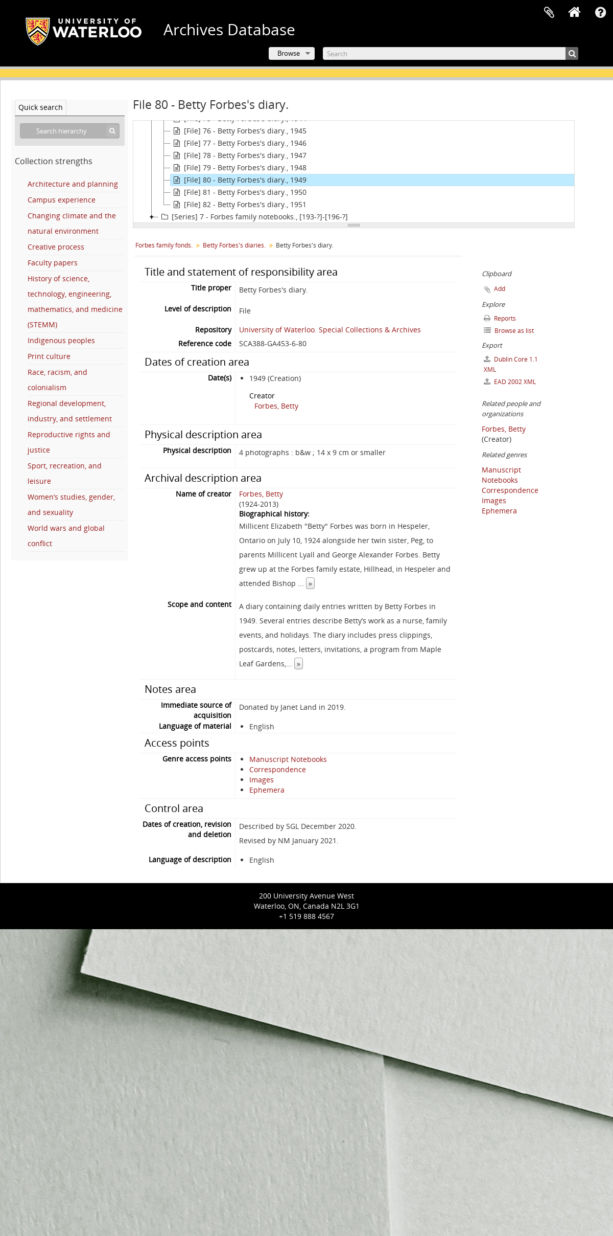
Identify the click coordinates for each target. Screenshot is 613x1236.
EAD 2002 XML (510, 381)
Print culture (49, 356)
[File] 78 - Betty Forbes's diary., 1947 (238, 155)
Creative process (56, 247)
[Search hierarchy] (70, 131)
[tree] (353, 172)
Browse (288, 53)
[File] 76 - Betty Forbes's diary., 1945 (238, 131)
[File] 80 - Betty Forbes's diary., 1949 (238, 180)
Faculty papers (53, 262)
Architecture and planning (73, 184)
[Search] (450, 53)
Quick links (600, 13)
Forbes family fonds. (164, 245)
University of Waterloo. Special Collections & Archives (330, 329)
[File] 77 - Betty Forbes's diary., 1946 (238, 143)
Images (261, 779)
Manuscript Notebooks (288, 759)
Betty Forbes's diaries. (234, 245)
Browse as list (509, 330)
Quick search (40, 107)
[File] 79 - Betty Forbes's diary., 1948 (238, 168)
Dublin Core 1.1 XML (511, 364)
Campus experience (62, 200)
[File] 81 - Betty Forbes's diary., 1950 (238, 192)
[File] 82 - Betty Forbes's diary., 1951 (238, 204)
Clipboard (549, 13)
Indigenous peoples (61, 340)
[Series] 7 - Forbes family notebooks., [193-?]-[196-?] (253, 217)
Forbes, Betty (276, 406)
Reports (500, 318)
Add (499, 288)
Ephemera (267, 790)
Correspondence (277, 769)
